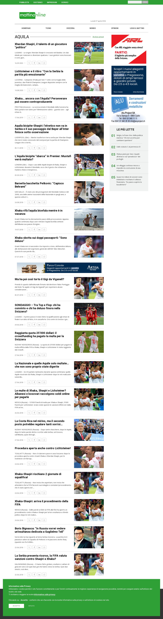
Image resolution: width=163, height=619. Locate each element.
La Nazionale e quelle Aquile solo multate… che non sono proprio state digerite (42, 365)
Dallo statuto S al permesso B (128, 147)
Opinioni (114, 28)
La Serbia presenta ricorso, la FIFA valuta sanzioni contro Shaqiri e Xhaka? (41, 557)
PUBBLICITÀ (24, 2)
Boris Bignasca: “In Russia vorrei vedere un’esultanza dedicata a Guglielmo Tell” (40, 530)
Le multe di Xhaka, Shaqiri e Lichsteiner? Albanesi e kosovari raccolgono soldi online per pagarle (42, 394)
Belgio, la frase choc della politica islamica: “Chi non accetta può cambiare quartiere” (130, 137)
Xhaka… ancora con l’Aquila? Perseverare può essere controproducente (41, 100)
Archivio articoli (98, 37)
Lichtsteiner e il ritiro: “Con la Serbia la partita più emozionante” (39, 73)
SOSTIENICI (37, 2)
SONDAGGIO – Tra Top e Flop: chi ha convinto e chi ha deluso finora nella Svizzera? (37, 308)
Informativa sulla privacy (44, 594)
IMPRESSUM (52, 2)
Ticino (48, 28)
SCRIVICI (64, 2)
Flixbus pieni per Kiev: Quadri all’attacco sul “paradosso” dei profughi (128, 156)
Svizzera (70, 28)
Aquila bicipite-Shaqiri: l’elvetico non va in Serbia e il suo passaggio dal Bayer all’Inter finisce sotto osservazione (42, 129)
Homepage (26, 28)
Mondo (93, 28)
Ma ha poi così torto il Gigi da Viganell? (39, 279)
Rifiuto (32, 606)
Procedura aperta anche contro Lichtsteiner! (43, 448)
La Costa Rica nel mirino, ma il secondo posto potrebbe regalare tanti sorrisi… (39, 422)
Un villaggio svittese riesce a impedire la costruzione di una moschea (128, 168)
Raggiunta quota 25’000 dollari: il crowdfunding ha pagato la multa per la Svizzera (39, 336)
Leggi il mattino (137, 28)
